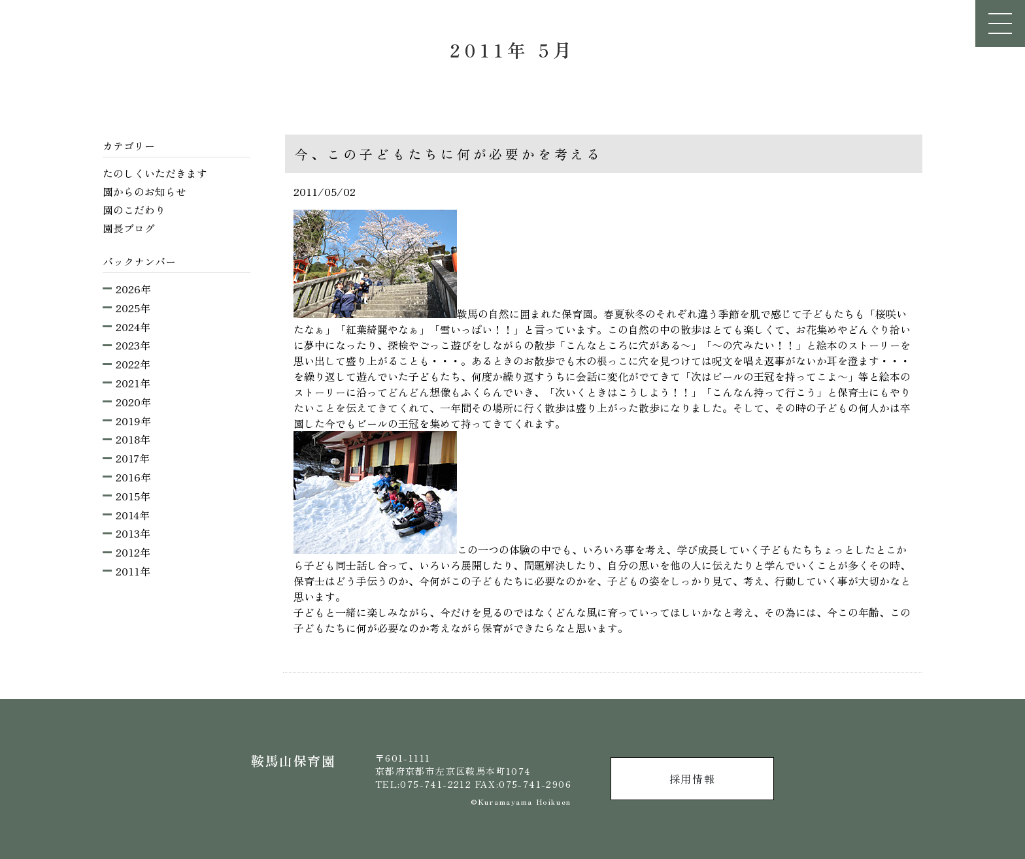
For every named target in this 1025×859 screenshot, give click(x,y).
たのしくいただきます (155, 173)
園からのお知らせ (144, 191)
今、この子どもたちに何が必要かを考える (449, 153)
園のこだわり (134, 210)
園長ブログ (129, 228)
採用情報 (692, 778)
